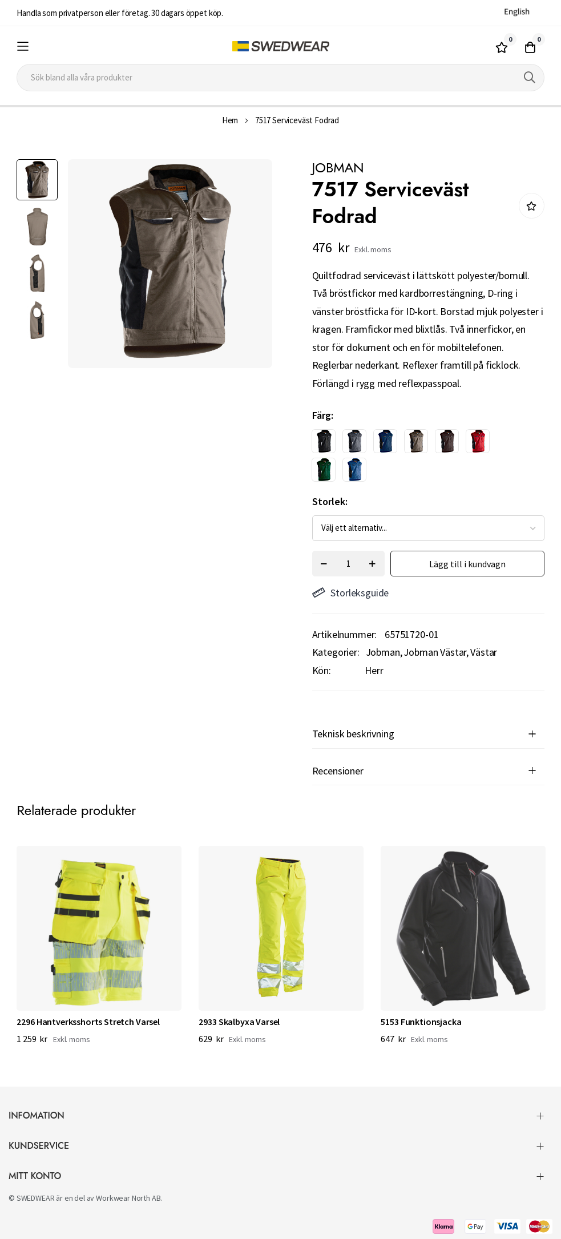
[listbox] (418, 458)
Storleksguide (350, 592)
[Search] (529, 77)
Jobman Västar (434, 652)
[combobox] (280, 77)
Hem (230, 120)
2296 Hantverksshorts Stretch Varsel (88, 1021)
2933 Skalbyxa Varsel (239, 1021)
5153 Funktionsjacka (421, 1021)
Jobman (383, 652)
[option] (323, 441)
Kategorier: (336, 652)
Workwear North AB (128, 1198)
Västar (483, 652)
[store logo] (280, 46)
